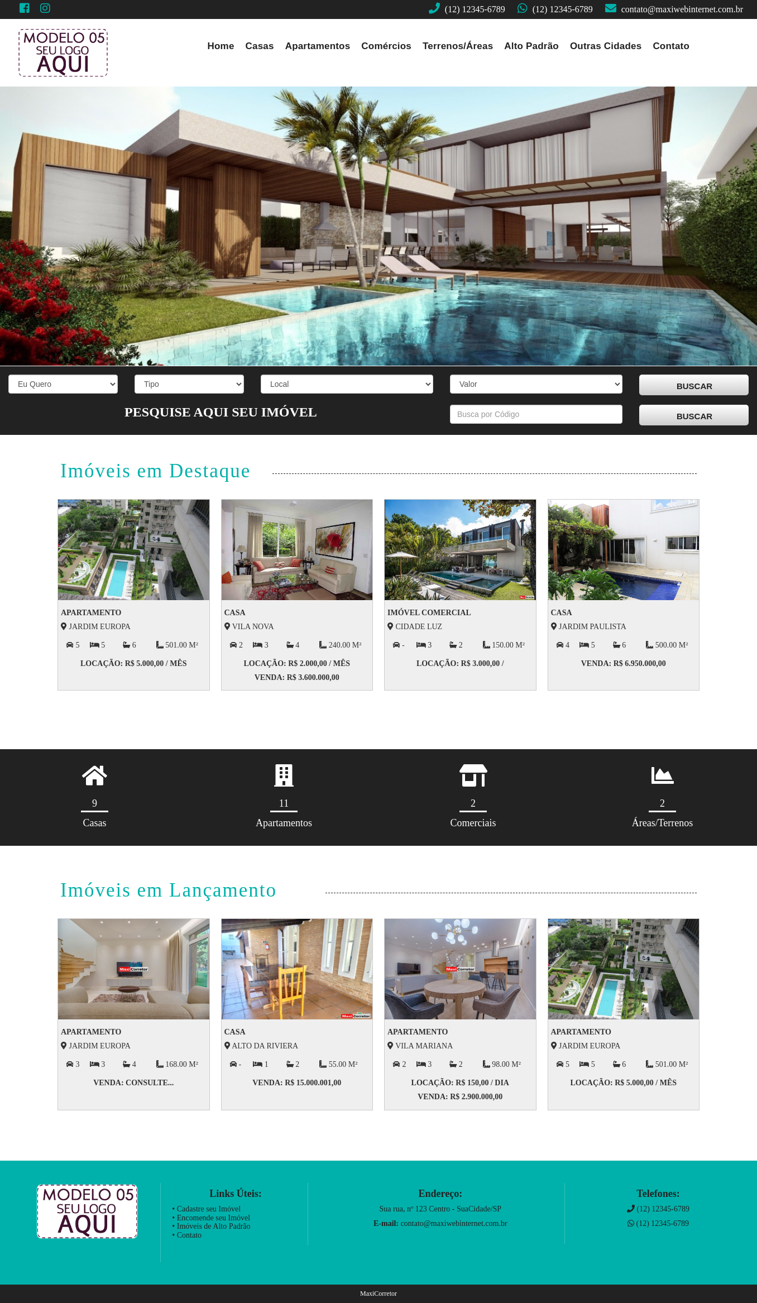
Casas (260, 46)
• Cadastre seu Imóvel (206, 1209)
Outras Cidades (605, 46)
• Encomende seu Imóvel (211, 1218)
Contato (671, 46)
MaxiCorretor (378, 1293)
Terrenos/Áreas (458, 46)
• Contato (187, 1235)
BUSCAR (694, 386)
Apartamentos (318, 46)
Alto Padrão (531, 46)
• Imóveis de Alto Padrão (211, 1226)
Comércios (386, 46)
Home (221, 46)
